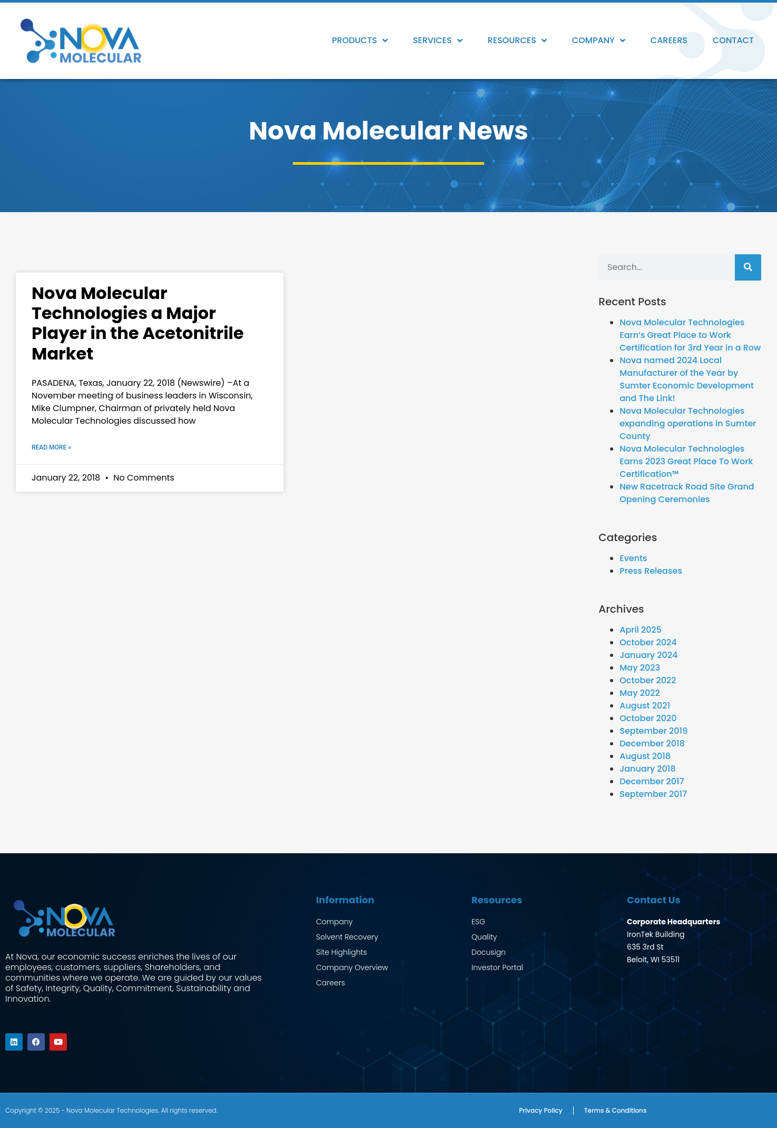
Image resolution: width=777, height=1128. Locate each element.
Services (438, 40)
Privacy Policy (541, 1110)
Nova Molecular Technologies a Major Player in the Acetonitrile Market (138, 323)
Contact (733, 40)
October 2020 (647, 718)
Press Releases (650, 571)
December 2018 (652, 743)
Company (598, 40)
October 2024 (647, 642)
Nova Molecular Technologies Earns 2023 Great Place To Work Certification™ (686, 461)
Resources (517, 40)
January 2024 (648, 655)
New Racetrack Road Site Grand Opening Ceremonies (686, 493)
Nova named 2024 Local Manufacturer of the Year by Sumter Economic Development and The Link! (686, 379)
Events (633, 558)
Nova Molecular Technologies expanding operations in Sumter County (687, 423)
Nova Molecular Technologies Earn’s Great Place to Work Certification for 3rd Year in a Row (690, 335)
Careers (669, 40)
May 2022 (639, 693)
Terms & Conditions (615, 1110)
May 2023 (639, 668)
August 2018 (645, 756)
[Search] (748, 267)
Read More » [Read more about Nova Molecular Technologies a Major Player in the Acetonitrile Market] (51, 447)
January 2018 (647, 769)
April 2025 (640, 630)
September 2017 (653, 794)
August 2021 (644, 706)
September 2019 (653, 731)
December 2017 (651, 781)
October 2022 (647, 680)
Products (360, 40)
